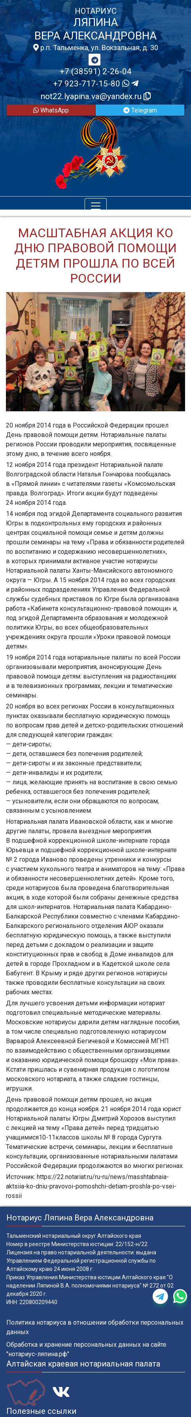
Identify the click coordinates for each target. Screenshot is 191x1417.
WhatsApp (51, 110)
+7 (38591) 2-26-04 (96, 71)
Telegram (140, 110)
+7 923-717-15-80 (95, 83)
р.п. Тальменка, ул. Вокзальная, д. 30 (95, 48)
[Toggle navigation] (96, 206)
